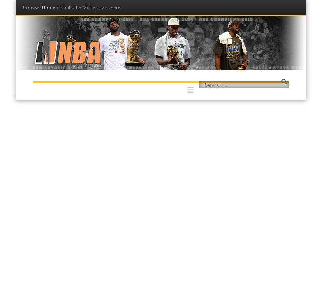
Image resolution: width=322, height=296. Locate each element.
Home (49, 7)
